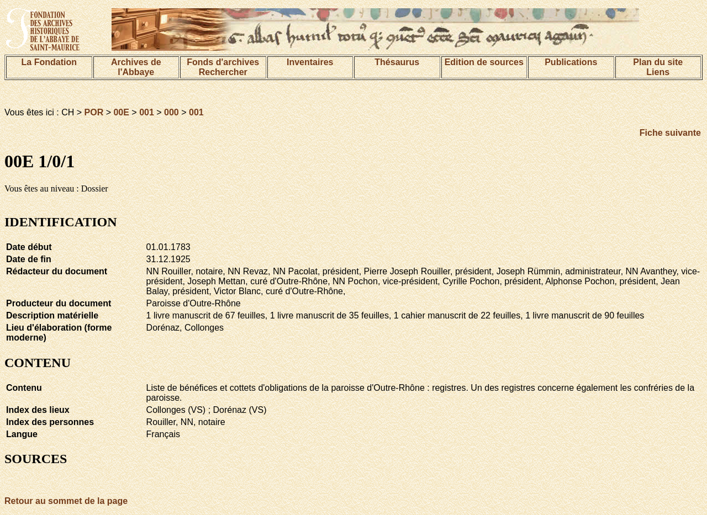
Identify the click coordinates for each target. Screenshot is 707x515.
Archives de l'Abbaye (136, 67)
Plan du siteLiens (658, 67)
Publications (571, 62)
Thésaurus (396, 62)
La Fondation (49, 62)
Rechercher (223, 72)
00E (121, 112)
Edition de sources (484, 62)
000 (171, 112)
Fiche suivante (670, 132)
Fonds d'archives (223, 62)
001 (146, 112)
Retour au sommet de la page (66, 501)
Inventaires (310, 62)
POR (94, 112)
